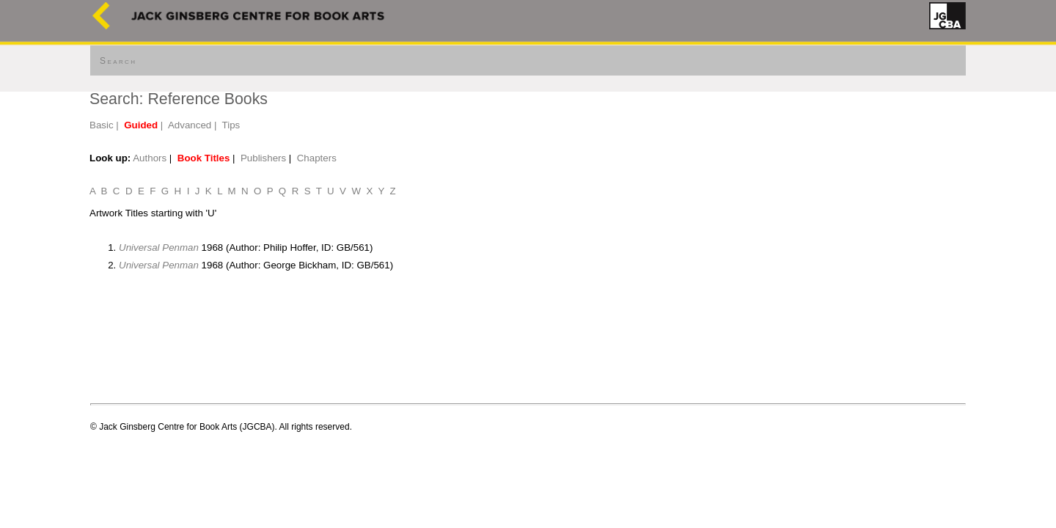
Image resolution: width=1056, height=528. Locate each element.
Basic (101, 125)
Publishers (263, 158)
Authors (149, 158)
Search (118, 61)
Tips (231, 125)
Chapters (317, 158)
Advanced (189, 125)
